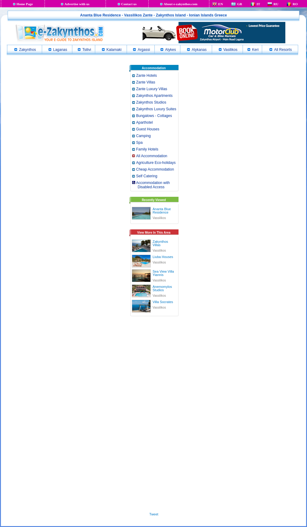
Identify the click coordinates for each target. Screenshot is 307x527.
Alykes (170, 50)
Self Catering (146, 176)
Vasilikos (230, 50)
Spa (139, 142)
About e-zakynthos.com (180, 4)
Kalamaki (114, 50)
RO (295, 4)
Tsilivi (86, 50)
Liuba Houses (163, 257)
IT (258, 4)
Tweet (153, 514)
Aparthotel (144, 122)
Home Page (24, 4)
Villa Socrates (163, 302)
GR (239, 4)
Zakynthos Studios (151, 102)
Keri (255, 50)
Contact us (128, 4)
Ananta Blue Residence (162, 210)
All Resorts (283, 50)
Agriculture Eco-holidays (155, 163)
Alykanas (199, 50)
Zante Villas (145, 82)
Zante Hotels (146, 75)
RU (275, 4)
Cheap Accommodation (155, 169)
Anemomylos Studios (162, 288)
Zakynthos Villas (160, 243)
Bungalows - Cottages (154, 116)
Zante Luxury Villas (151, 89)
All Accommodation (151, 156)
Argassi (144, 50)
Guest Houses (147, 129)
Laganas (60, 50)
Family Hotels (147, 149)
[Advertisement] (153, 413)
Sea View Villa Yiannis (163, 273)
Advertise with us (76, 4)
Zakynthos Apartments (154, 96)
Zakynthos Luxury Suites (156, 109)
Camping (143, 136)
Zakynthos (27, 50)
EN (220, 4)
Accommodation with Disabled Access (151, 185)
